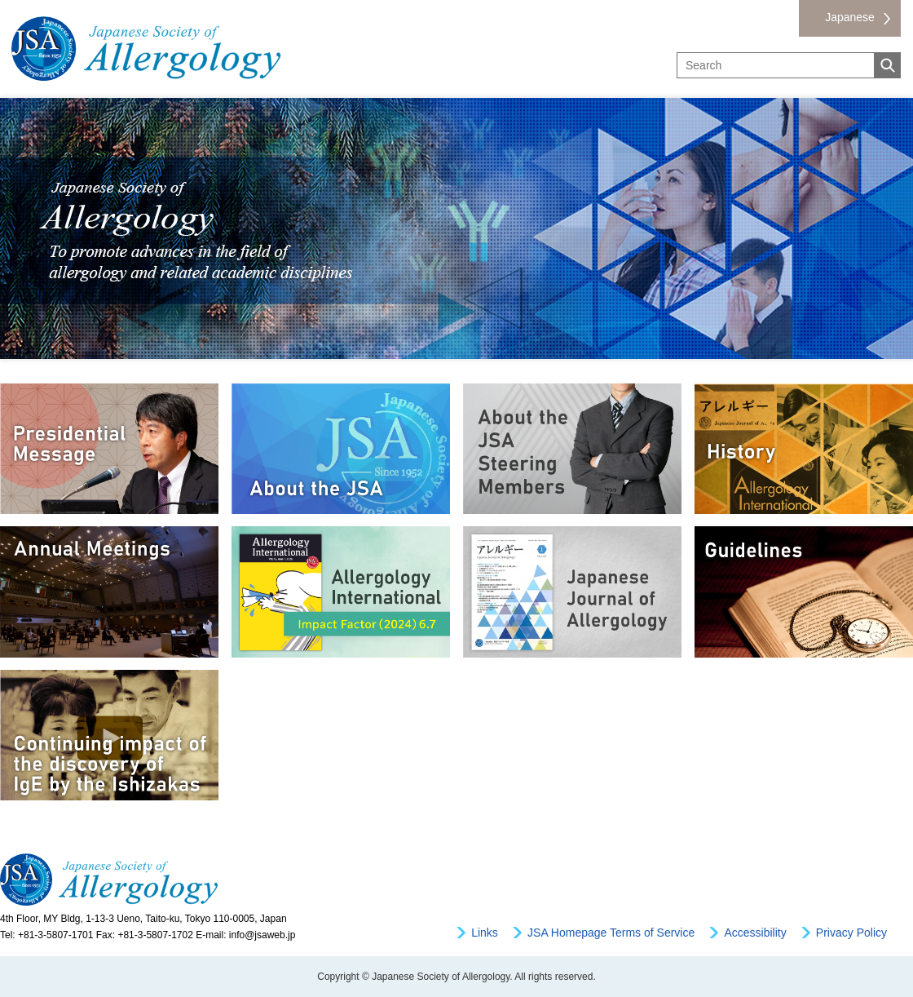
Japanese (850, 17)
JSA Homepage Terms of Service (611, 932)
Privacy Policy (851, 932)
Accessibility (755, 932)
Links (484, 932)
